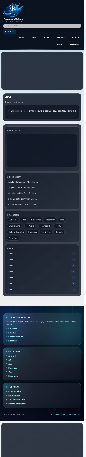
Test (62, 219)
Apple (11, 364)
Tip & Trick (46, 232)
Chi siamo (12, 328)
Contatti (12, 332)
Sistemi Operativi (16, 232)
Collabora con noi (15, 336)
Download (13, 238)
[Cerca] (42, 26)
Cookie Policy (14, 395)
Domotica (32, 232)
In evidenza (36, 219)
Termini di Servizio (16, 399)
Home (11, 113)
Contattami (9, 32)
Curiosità (13, 219)
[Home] (13, 10)
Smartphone (14, 226)
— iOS (58, 226)
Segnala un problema (17, 403)
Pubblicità (12, 340)
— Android (45, 226)
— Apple (30, 226)
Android (12, 356)
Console (59, 232)
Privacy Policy (14, 391)
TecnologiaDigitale (13, 19)
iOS (9, 360)
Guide (23, 219)
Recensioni (50, 219)
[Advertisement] (43, 71)
